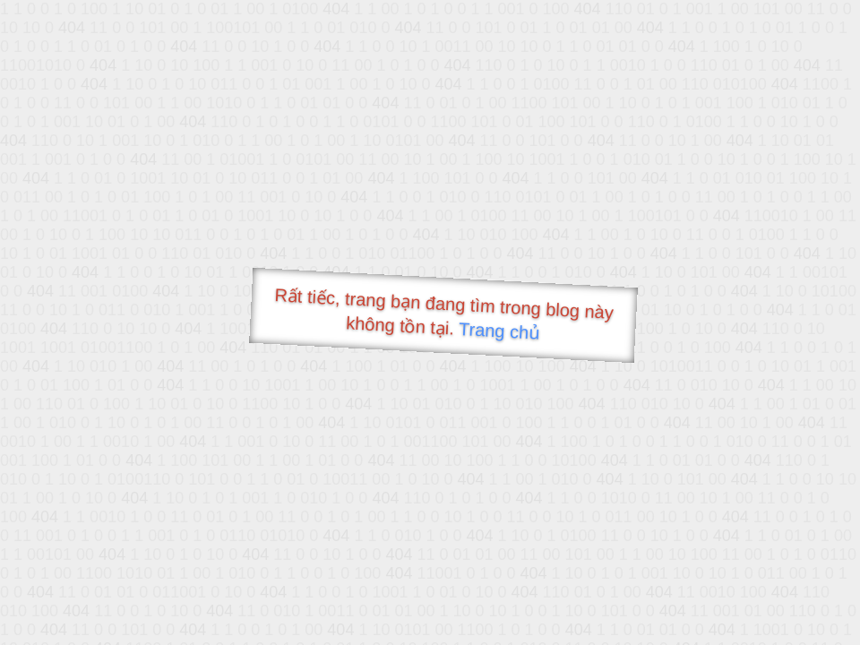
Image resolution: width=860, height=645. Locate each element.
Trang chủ (499, 331)
